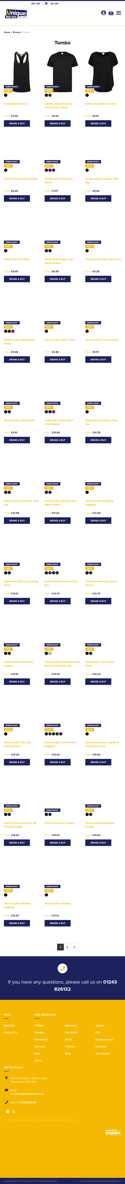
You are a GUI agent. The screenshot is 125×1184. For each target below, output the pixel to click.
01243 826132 (27, 1102)
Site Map (72, 1119)
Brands (17, 32)
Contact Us (10, 1032)
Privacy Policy (17, 1119)
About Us (9, 1025)
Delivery (52, 1119)
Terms (6, 1119)
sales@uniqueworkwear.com (27, 1094)
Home (7, 32)
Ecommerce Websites (89, 1180)
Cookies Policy (30, 1119)
